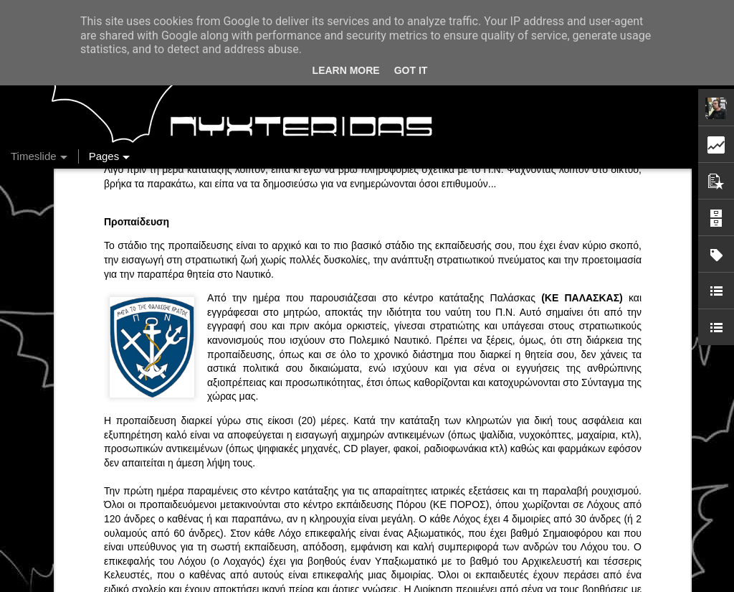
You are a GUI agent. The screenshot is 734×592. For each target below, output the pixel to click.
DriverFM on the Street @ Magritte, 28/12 (599, 432)
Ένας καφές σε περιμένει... (566, 482)
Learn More (346, 70)
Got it (411, 70)
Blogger (508, 584)
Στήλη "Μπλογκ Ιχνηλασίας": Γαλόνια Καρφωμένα (617, 457)
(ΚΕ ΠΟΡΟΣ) (457, 280)
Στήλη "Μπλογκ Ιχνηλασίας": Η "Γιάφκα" (595, 507)
